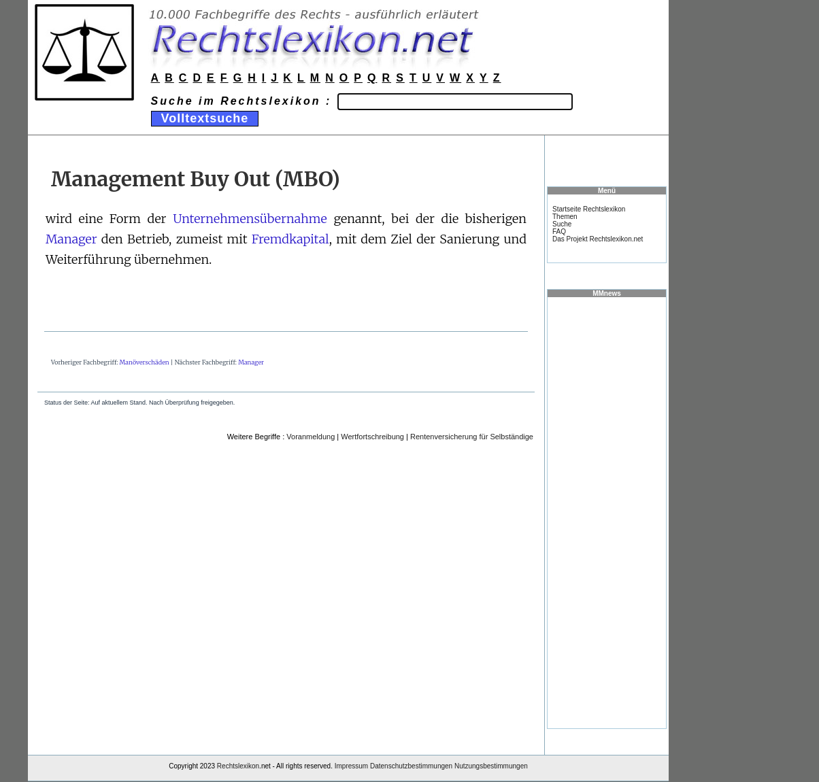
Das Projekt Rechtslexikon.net (597, 239)
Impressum (351, 766)
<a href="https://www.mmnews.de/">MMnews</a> (606, 512)
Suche (561, 224)
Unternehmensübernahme (250, 218)
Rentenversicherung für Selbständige (471, 436)
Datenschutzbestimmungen (411, 766)
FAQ (559, 231)
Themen (565, 216)
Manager (71, 239)
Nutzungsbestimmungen (491, 766)
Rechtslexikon (238, 766)
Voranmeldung (310, 436)
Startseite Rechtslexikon (588, 209)
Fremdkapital (290, 239)
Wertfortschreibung (372, 436)
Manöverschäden (144, 362)
